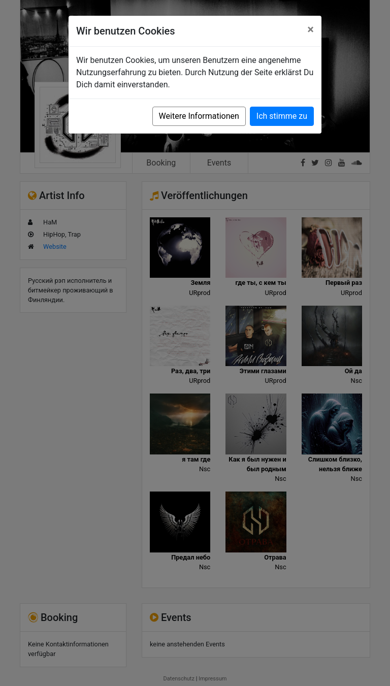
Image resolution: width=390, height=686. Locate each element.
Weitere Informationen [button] (199, 116)
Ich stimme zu (281, 116)
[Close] (310, 29)
